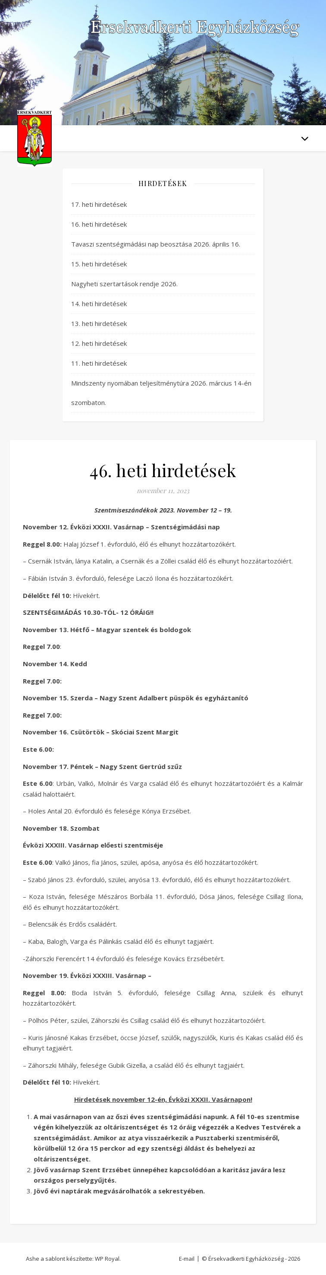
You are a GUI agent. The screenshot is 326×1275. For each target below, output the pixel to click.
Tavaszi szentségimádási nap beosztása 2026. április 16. (155, 244)
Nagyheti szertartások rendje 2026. (124, 283)
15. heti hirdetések (99, 263)
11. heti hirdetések (99, 363)
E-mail (186, 1258)
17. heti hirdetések (99, 204)
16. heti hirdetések (99, 224)
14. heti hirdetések (99, 303)
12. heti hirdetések (99, 343)
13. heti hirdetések (99, 323)
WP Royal (107, 1258)
